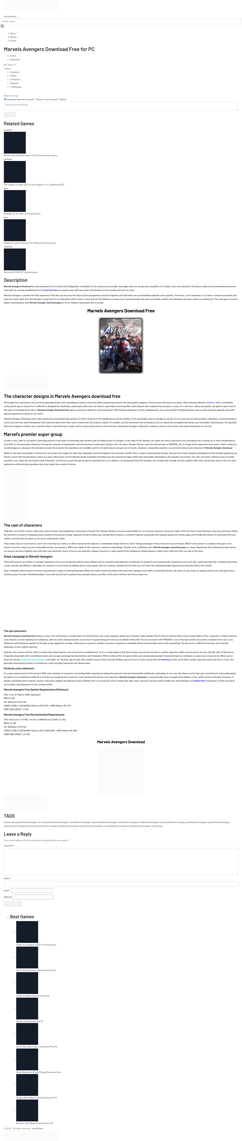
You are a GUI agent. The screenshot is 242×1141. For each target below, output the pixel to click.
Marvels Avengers (12, 822)
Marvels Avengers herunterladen (25, 826)
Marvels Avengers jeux (51, 826)
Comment (9, 845)
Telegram (14, 83)
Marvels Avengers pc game (98, 826)
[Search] (121, 21)
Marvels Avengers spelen (123, 826)
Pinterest (15, 79)
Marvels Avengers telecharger (149, 826)
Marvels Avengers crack (63, 822)
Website (8, 897)
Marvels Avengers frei (132, 822)
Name (7, 878)
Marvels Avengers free (111, 822)
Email (7, 890)
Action (13, 40)
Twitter (13, 75)
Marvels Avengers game (180, 822)
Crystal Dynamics (50, 290)
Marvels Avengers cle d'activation (36, 822)
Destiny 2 (210, 402)
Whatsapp (15, 87)
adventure (166, 659)
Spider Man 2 (200, 680)
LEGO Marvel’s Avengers (33, 659)
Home (7, 16)
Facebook (14, 72)
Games (13, 16)
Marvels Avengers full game (156, 822)
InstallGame (37, 1128)
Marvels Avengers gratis (202, 822)
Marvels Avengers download (87, 822)
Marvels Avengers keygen (74, 826)
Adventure (15, 59)
